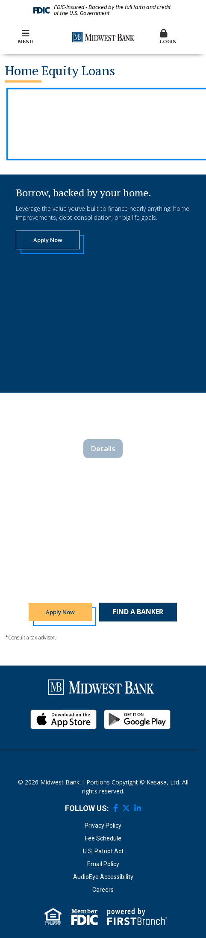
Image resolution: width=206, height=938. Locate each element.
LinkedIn (137, 808)
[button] (180, 37)
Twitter (126, 808)
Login (180, 36)
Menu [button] (26, 36)
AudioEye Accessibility (103, 876)
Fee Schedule (103, 838)
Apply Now (47, 240)
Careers (103, 889)
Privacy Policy (103, 825)
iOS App (63, 719)
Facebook (115, 808)
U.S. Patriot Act (103, 851)
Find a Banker (138, 611)
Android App (137, 719)
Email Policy (103, 864)
